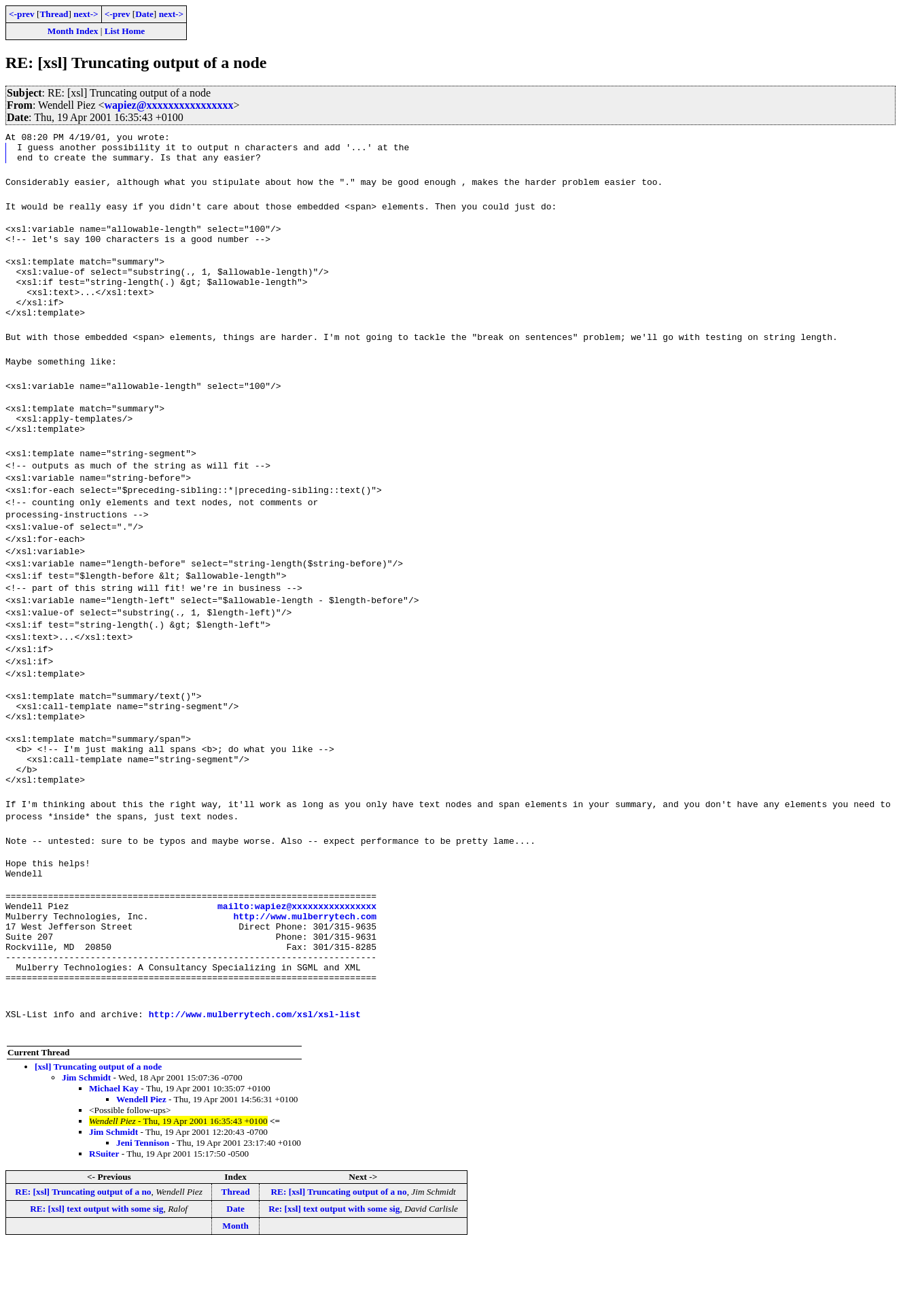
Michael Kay (114, 1153)
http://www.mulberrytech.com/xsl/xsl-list (255, 1079)
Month (235, 1291)
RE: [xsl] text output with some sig (96, 1274)
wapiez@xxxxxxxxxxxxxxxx (169, 105)
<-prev (22, 14)
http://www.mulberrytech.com (304, 969)
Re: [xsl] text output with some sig (334, 1274)
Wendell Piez (141, 1164)
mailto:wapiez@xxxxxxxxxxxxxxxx (296, 957)
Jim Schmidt (86, 1143)
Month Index (73, 31)
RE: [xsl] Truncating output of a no (83, 1257)
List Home (125, 31)
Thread (53, 14)
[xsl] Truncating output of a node (98, 1132)
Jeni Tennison (142, 1208)
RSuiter (104, 1219)
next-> (85, 14)
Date (144, 14)
